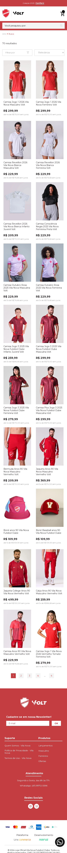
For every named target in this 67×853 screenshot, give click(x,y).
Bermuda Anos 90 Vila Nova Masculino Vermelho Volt (15, 472)
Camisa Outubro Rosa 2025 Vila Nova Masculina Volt (16, 288)
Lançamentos (45, 745)
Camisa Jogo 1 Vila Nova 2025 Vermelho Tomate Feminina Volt (49, 654)
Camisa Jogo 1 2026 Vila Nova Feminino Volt (48, 103)
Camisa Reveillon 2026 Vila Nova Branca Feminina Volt (48, 165)
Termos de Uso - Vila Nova (18, 758)
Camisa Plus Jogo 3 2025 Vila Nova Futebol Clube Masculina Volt (49, 410)
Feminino (43, 756)
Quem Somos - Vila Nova (17, 745)
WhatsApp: (33, 785)
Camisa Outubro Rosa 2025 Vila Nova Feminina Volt (49, 288)
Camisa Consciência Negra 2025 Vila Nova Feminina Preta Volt (47, 226)
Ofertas (42, 761)
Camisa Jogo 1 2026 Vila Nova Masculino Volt (16, 103)
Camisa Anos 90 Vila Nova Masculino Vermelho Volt (17, 652)
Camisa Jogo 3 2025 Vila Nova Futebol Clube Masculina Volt (48, 349)
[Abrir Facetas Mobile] (17, 52)
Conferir (39, 3)
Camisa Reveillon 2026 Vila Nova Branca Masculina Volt (15, 165)
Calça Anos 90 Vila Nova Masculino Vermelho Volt (49, 592)
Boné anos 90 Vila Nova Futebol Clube (16, 531)
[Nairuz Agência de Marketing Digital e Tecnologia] (43, 839)
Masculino (43, 751)
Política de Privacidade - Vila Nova (19, 751)
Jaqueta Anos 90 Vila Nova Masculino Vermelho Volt (47, 472)
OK (56, 723)
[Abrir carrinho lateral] (62, 14)
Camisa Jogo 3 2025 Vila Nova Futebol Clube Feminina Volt (16, 410)
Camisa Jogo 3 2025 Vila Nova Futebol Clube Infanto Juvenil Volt (16, 349)
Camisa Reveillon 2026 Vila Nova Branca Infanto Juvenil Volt (16, 226)
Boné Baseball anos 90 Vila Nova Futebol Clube (48, 531)
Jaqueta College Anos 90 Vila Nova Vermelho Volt (16, 592)
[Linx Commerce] (22, 839)
